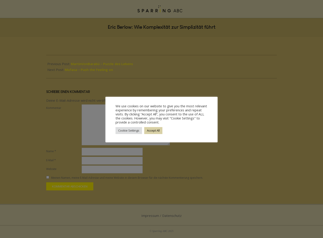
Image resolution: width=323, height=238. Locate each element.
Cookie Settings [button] (128, 130)
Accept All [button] (153, 130)
